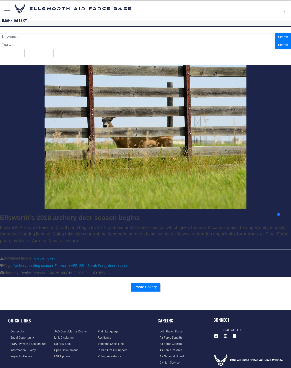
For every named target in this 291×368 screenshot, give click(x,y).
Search (282, 37)
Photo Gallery (145, 286)
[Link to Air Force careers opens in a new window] (169, 342)
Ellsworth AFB (66, 264)
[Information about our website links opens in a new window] (63, 335)
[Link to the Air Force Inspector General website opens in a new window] (19, 354)
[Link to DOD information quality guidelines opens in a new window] (21, 348)
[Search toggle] (284, 9)
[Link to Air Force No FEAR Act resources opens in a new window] (61, 342)
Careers (165, 318)
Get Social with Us (227, 328)
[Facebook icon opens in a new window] (216, 334)
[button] (6, 9)
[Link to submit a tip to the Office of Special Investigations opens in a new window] (61, 354)
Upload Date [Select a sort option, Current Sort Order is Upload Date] (42, 51)
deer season (118, 264)
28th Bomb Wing (92, 264)
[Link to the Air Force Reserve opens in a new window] (169, 348)
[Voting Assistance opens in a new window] (110, 354)
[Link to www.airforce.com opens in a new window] (169, 329)
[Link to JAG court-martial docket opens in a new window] (70, 329)
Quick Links (19, 318)
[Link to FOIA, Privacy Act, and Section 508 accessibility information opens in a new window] (26, 342)
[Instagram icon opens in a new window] (225, 334)
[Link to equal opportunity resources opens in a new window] (20, 335)
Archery (20, 264)
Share (284, 212)
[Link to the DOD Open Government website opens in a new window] (65, 348)
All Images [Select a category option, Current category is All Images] (12, 51)
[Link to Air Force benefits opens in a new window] (169, 335)
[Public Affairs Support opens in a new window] (113, 348)
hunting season (40, 264)
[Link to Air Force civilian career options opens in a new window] (167, 360)
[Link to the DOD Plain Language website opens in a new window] (109, 329)
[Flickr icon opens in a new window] (234, 334)
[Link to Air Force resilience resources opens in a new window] (105, 335)
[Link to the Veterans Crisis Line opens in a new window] (111, 342)
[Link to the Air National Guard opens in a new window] (170, 354)
